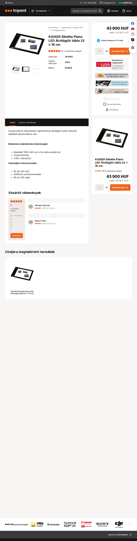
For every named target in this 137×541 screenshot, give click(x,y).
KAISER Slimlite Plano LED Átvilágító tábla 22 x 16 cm (22, 292)
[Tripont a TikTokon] (132, 39)
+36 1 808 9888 (89, 3)
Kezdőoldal (53, 27)
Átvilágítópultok (58, 30)
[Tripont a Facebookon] (132, 23)
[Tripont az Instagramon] (132, 34)
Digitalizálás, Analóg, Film (72, 27)
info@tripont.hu (109, 3)
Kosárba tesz (120, 51)
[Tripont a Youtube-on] (132, 28)
